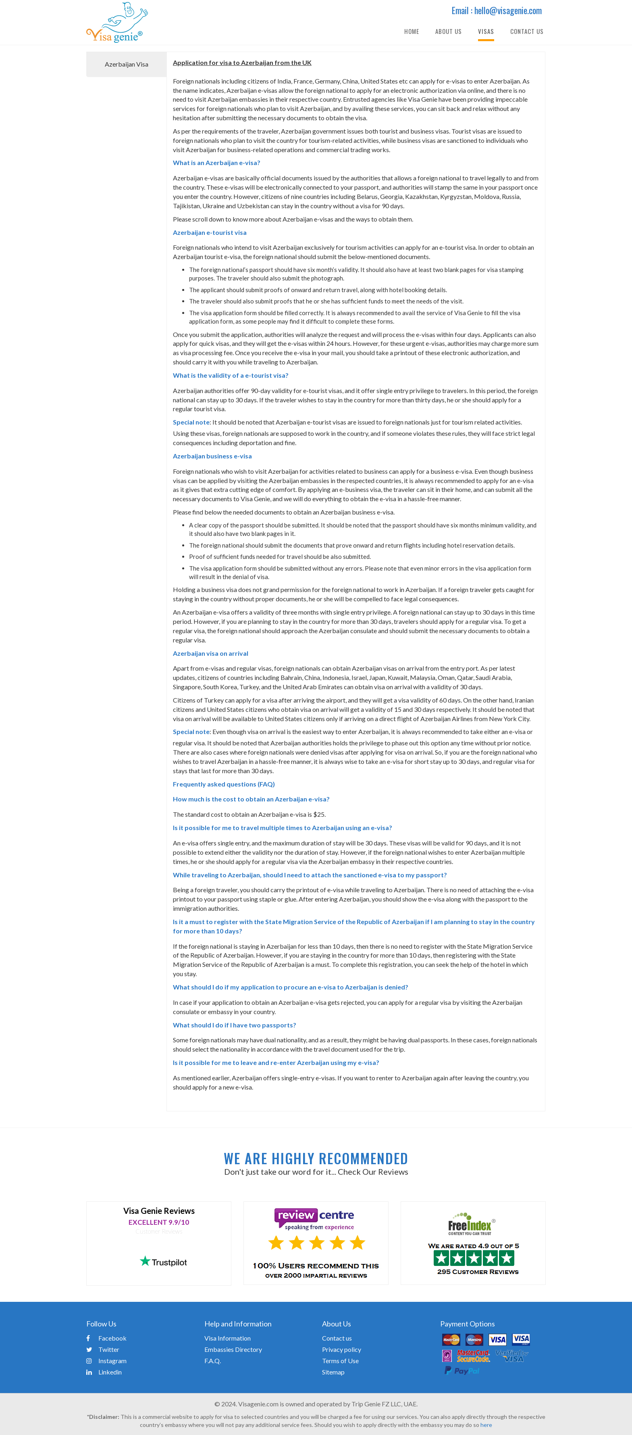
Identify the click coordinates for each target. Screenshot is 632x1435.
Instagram (106, 1360)
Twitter (102, 1349)
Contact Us (527, 31)
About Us (448, 31)
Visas (486, 31)
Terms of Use (340, 1360)
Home (411, 31)
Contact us (337, 1338)
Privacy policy (341, 1349)
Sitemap (333, 1372)
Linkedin (104, 1372)
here (486, 1424)
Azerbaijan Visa (126, 64)
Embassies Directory (233, 1349)
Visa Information (227, 1338)
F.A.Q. (212, 1360)
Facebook (106, 1338)
